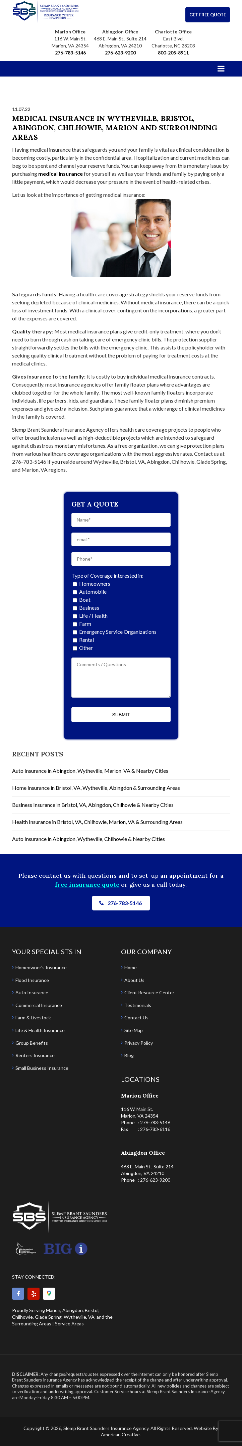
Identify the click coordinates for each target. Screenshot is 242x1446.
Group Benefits (31, 1043)
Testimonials (137, 1005)
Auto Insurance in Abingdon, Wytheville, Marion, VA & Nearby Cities (90, 770)
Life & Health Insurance (40, 1030)
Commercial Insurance (38, 1005)
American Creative (120, 1434)
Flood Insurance (32, 980)
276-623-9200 (120, 52)
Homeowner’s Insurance (41, 967)
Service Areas (69, 1323)
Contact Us (136, 1017)
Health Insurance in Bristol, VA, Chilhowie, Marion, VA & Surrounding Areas (97, 822)
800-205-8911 (173, 52)
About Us (134, 980)
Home (130, 967)
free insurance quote (87, 884)
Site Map (133, 1030)
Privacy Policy (138, 1043)
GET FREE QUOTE (207, 14)
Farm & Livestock (33, 1017)
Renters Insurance (35, 1055)
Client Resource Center (149, 992)
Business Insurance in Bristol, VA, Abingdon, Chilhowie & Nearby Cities (93, 805)
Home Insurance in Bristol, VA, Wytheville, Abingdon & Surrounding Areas (96, 787)
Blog (129, 1055)
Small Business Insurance (41, 1068)
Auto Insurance (31, 992)
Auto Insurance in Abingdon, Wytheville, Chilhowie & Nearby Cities (88, 839)
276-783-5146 (70, 52)
